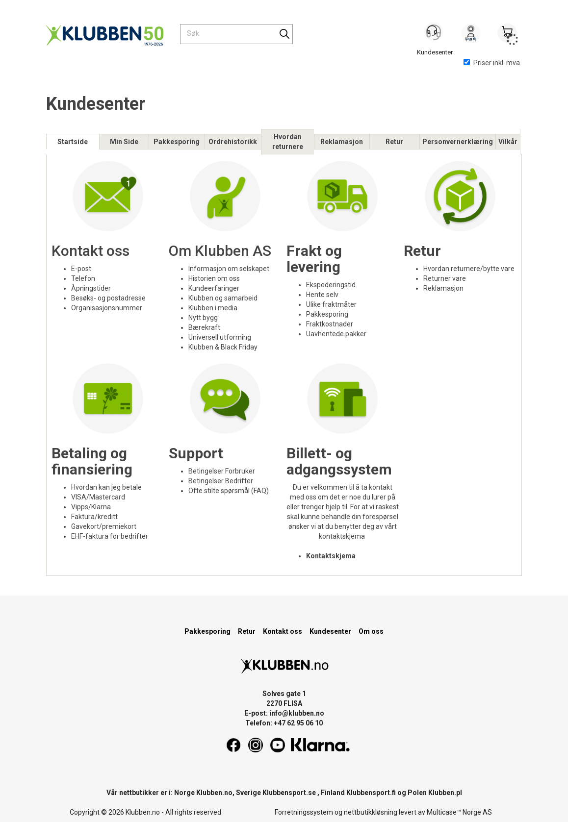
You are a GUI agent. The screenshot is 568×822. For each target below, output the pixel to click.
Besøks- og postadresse (108, 298)
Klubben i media (212, 308)
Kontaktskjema (331, 556)
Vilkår (507, 142)
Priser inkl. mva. (492, 63)
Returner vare (444, 278)
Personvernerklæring (457, 142)
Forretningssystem (304, 812)
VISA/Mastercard (98, 497)
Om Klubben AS (220, 250)
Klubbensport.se (289, 793)
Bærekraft (204, 327)
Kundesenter (330, 631)
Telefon (83, 278)
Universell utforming (219, 337)
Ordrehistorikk (232, 142)
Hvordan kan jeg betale (106, 487)
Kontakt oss (90, 250)
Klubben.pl (445, 793)
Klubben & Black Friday (223, 347)
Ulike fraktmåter (331, 304)
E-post (81, 269)
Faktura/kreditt (94, 517)
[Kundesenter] (434, 34)
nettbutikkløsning (370, 812)
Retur (394, 142)
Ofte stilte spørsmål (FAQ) (228, 491)
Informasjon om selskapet (228, 269)
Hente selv (322, 295)
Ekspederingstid (331, 285)
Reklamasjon (341, 142)
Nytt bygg (203, 318)
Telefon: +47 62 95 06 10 (284, 723)
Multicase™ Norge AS (459, 812)
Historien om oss (214, 278)
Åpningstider (91, 288)
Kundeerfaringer (213, 288)
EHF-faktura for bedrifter (109, 536)
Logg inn (471, 35)
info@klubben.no (296, 713)
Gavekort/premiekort (103, 526)
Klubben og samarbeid (223, 298)
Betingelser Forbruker (221, 471)
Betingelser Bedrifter (220, 481)
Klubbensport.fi (371, 793)
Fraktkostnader (329, 324)
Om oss (371, 631)
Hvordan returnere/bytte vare (469, 269)
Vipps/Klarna (91, 507)
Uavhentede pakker (336, 334)
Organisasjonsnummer (107, 308)
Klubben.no (214, 793)
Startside (72, 142)
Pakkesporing (177, 142)
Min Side (124, 142)
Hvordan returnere (287, 141)
